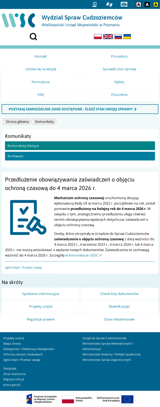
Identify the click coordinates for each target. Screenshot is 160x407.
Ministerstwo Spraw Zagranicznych (106, 360)
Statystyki (9, 368)
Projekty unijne (13, 338)
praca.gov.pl (11, 385)
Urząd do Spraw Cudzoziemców (104, 338)
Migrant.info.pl (13, 379)
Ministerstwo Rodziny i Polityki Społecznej (111, 354)
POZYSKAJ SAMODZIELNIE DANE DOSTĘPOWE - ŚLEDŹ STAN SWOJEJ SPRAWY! (71, 109)
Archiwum (15, 156)
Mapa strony (12, 343)
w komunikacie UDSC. (83, 255)
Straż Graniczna (14, 374)
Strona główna (17, 121)
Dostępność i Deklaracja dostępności (28, 349)
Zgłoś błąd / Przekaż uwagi (23, 267)
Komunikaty (44, 121)
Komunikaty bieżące (23, 145)
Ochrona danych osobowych (23, 354)
